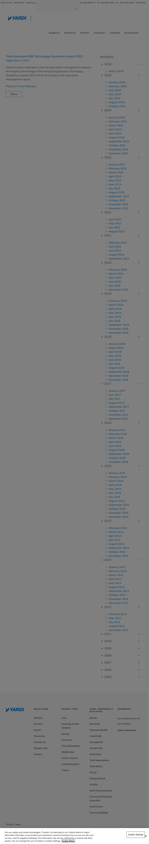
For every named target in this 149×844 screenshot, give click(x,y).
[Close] (146, 836)
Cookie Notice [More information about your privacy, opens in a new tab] (68, 841)
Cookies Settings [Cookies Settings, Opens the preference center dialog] (135, 834)
